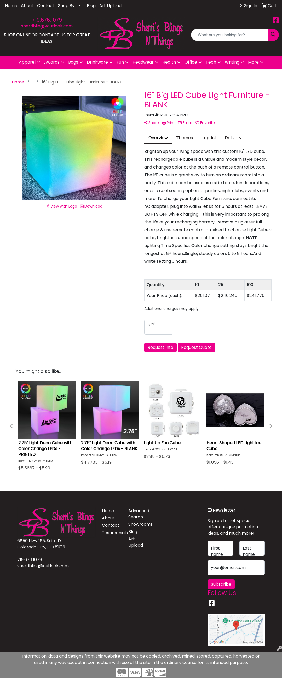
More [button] (253, 62)
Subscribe (221, 584)
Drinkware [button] (97, 62)
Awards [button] (52, 62)
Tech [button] (211, 62)
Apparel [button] (27, 62)
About (27, 6)
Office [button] (191, 62)
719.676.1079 (47, 20)
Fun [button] (120, 62)
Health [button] (169, 62)
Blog (91, 6)
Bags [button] (73, 62)
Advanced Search (138, 514)
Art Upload (110, 6)
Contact (45, 6)
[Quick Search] (229, 35)
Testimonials (112, 533)
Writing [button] (232, 62)
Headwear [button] (143, 62)
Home (11, 6)
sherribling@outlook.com (47, 26)
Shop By (66, 6)
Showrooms (138, 524)
